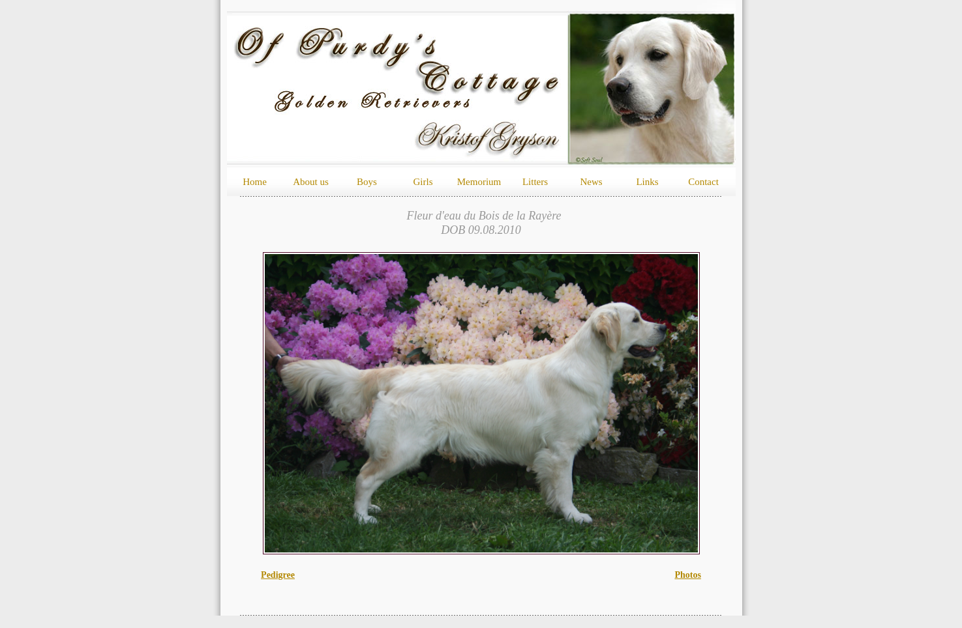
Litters (535, 182)
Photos (687, 575)
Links (647, 182)
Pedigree (278, 575)
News (591, 182)
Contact (703, 182)
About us (311, 182)
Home (255, 182)
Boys (367, 182)
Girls (423, 182)
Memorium (479, 182)
